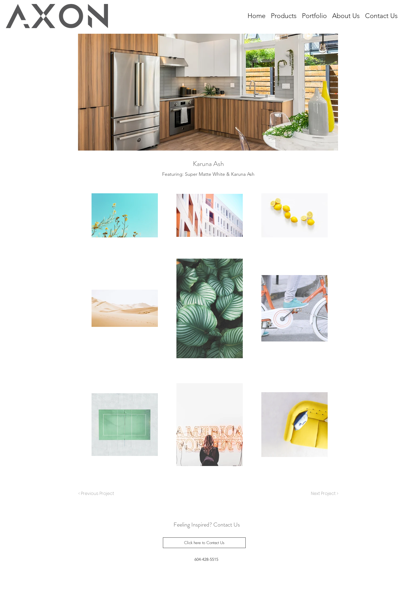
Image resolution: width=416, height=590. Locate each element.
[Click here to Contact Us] (204, 542)
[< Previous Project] (96, 493)
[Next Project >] (324, 493)
